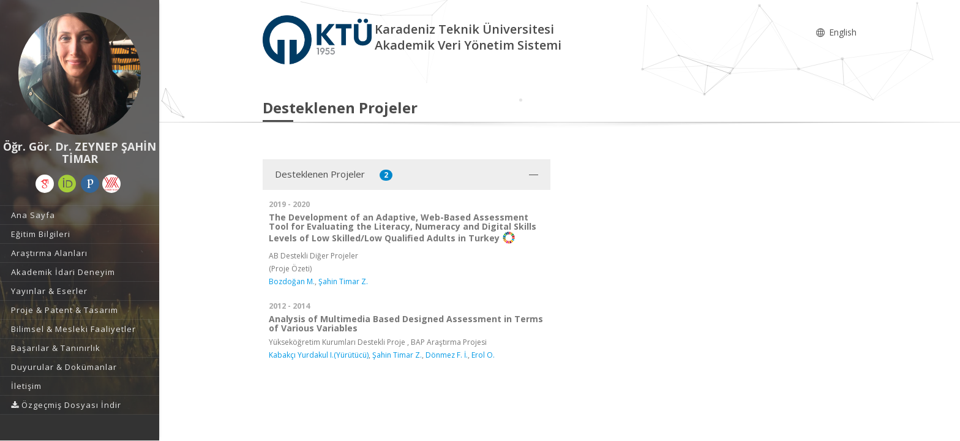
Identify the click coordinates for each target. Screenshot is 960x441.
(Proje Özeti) (290, 268)
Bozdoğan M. (292, 281)
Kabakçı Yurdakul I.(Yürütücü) (319, 355)
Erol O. (483, 355)
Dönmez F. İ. (447, 355)
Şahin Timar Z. (343, 281)
